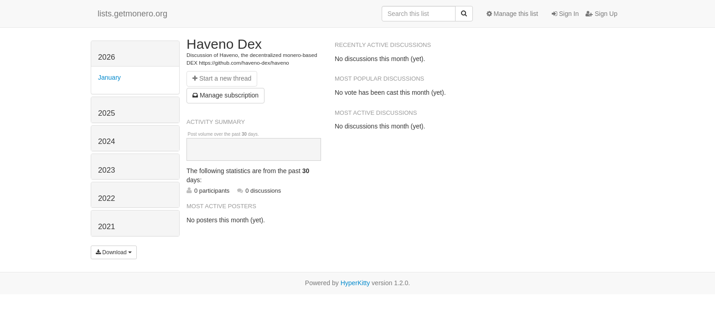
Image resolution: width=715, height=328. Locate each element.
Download (114, 252)
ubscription (225, 95)
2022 (106, 198)
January (109, 77)
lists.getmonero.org (132, 13)
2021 (106, 226)
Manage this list (512, 13)
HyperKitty (355, 283)
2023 (106, 170)
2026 (106, 57)
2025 (106, 113)
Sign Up (601, 13)
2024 (106, 141)
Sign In (565, 13)
